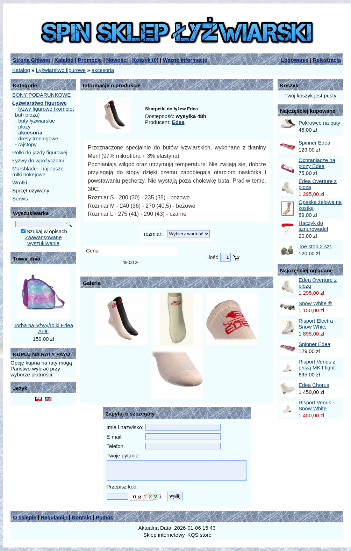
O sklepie (24, 517)
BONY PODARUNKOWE (41, 95)
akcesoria (103, 70)
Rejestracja (327, 60)
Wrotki (19, 182)
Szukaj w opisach (47, 231)
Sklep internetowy (164, 535)
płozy (24, 127)
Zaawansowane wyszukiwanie (43, 240)
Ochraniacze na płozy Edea (317, 163)
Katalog (63, 60)
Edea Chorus (314, 385)
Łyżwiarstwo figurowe (61, 70)
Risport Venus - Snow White (317, 405)
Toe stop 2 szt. (315, 246)
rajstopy (27, 144)
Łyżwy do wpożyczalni (38, 160)
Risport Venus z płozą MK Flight (317, 364)
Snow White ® (315, 303)
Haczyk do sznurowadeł (313, 226)
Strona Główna (31, 60)
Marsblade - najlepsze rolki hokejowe (38, 171)
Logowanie (294, 60)
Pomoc (104, 517)
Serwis (20, 198)
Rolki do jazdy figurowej (39, 152)
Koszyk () (145, 60)
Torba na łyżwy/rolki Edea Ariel (43, 328)
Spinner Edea (314, 143)
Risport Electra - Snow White (317, 324)
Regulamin (54, 517)
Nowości (117, 60)
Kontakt (81, 517)
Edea (178, 122)
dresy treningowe (38, 138)
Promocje (90, 60)
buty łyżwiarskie (36, 121)
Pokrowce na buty (319, 123)
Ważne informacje (185, 60)
